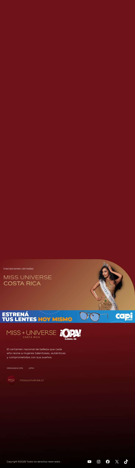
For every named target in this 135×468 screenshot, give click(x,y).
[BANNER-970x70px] (67, 322)
